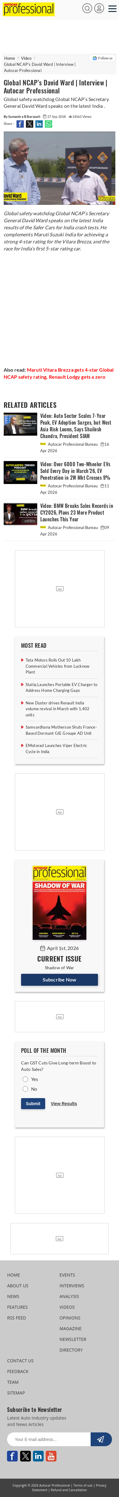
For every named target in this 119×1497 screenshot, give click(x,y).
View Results (64, 1103)
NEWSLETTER (73, 1339)
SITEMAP (16, 1393)
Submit (33, 1103)
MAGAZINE (70, 1328)
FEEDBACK (17, 1371)
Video (26, 58)
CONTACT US (20, 1361)
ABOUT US (17, 1286)
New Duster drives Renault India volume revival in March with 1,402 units (58, 708)
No (34, 1089)
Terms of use (82, 1485)
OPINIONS (70, 1318)
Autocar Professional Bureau (69, 444)
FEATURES (17, 1307)
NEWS (13, 1296)
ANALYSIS (69, 1296)
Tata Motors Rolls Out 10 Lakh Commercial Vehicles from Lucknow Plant (57, 666)
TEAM (13, 1382)
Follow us (102, 58)
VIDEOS (67, 1307)
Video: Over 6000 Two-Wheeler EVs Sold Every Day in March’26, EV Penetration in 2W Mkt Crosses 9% (75, 471)
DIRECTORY (71, 1350)
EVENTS (67, 1275)
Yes (34, 1079)
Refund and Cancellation (69, 1490)
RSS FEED (16, 1318)
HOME (13, 1275)
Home (9, 58)
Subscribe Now (60, 979)
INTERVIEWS (72, 1286)
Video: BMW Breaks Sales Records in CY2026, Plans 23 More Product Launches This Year (77, 513)
